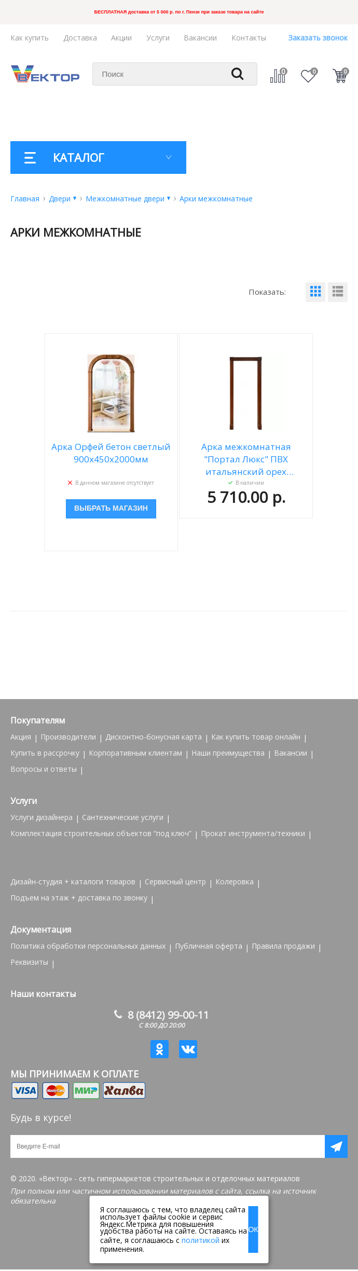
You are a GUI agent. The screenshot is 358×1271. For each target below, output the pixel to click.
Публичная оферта (208, 946)
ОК (253, 1229)
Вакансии (200, 38)
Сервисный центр (175, 881)
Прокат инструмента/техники (253, 833)
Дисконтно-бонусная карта (153, 737)
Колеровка (234, 881)
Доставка (80, 38)
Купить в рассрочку (44, 753)
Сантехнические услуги (122, 817)
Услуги (158, 38)
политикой (200, 1240)
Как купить (29, 38)
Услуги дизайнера (41, 817)
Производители (68, 737)
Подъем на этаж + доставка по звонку (78, 898)
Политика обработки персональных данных (88, 946)
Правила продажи (283, 946)
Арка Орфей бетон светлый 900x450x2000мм (111, 453)
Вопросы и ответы (43, 769)
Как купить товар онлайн (255, 737)
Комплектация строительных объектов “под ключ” (100, 833)
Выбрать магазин (111, 508)
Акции (121, 38)
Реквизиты (29, 962)
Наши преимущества (228, 753)
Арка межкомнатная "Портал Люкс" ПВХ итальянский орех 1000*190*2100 (246, 459)
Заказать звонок (318, 38)
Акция (20, 737)
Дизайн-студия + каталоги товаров (72, 881)
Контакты (248, 38)
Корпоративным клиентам (135, 753)
